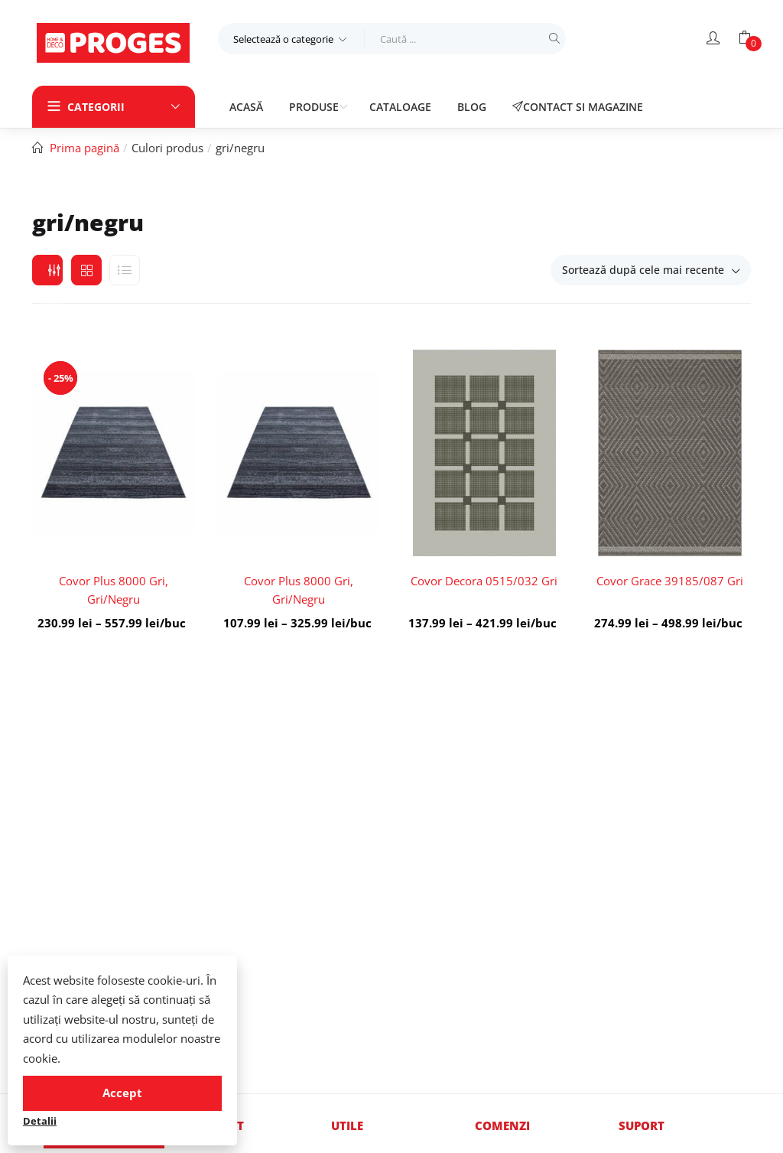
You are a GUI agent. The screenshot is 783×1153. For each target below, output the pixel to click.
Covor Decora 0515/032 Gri (484, 580)
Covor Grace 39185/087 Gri (669, 580)
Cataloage (400, 106)
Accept (122, 1092)
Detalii (40, 1121)
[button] (291, 38)
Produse (315, 106)
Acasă (246, 106)
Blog (471, 106)
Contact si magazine (577, 106)
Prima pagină (84, 147)
